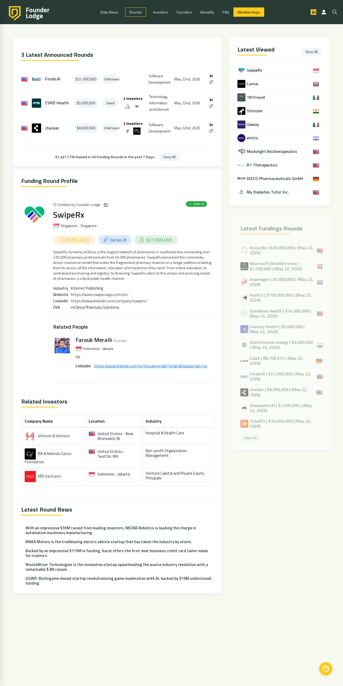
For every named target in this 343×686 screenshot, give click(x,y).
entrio (253, 137)
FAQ (226, 12)
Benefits (207, 12)
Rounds (135, 12)
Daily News (109, 12)
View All (169, 157)
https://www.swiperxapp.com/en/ (99, 294)
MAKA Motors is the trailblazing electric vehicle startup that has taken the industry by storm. (108, 542)
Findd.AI (52, 79)
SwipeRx (68, 214)
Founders (184, 12)
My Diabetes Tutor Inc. (268, 192)
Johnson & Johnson (54, 436)
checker (52, 128)
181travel (256, 97)
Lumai (253, 83)
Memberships (249, 12)
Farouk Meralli (94, 339)
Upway (253, 124)
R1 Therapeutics (262, 165)
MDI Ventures (49, 476)
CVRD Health (57, 102)
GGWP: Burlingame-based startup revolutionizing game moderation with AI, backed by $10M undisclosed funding (118, 580)
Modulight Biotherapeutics (272, 151)
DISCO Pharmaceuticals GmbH (275, 178)
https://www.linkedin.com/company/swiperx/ (109, 301)
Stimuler (255, 110)
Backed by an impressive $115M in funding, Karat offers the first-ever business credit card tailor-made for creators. (116, 553)
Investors (160, 12)
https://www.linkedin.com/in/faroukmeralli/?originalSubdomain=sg (150, 366)
